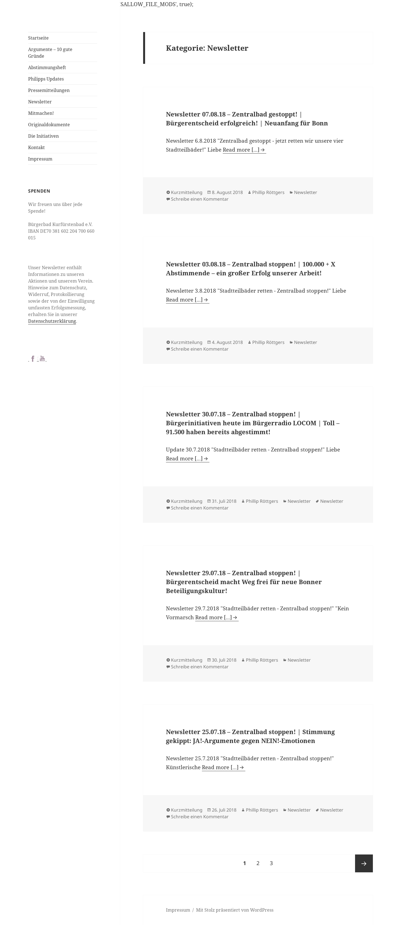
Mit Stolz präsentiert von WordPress (234, 910)
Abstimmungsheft (47, 67)
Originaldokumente (49, 125)
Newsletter (40, 102)
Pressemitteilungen (49, 90)
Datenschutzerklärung (52, 321)
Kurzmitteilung (186, 192)
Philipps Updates (46, 79)
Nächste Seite (364, 863)
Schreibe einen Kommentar (200, 199)
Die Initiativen (43, 136)
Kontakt (36, 147)
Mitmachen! (41, 113)
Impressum (40, 159)
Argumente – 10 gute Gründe (50, 52)
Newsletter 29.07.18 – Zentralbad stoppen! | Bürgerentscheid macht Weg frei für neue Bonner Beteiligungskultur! (244, 582)
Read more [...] (241, 149)
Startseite (38, 38)
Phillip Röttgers (268, 192)
